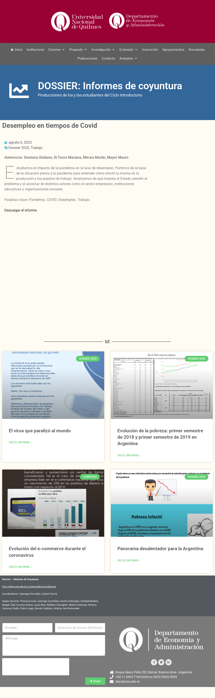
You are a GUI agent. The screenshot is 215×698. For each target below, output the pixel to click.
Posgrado (76, 49)
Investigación (101, 49)
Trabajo (37, 148)
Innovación (150, 49)
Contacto (108, 58)
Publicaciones (87, 58)
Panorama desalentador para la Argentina (160, 548)
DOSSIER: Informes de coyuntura (110, 86)
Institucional (35, 49)
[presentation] (35, 666)
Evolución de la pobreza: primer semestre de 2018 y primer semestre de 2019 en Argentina (160, 437)
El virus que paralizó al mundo (40, 430)
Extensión (126, 49)
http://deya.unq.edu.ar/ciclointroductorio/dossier (29, 586)
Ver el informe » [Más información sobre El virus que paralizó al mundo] (20, 442)
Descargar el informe (20, 210)
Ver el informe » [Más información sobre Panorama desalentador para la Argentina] (128, 560)
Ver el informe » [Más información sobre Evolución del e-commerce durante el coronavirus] (20, 566)
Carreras (54, 49)
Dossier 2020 (19, 148)
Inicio (18, 49)
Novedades (197, 49)
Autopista (126, 58)
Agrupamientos (173, 49)
